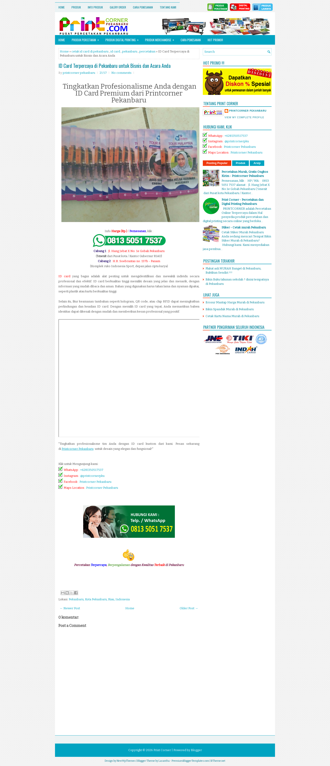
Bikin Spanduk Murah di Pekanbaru (230, 309)
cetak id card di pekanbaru (90, 51)
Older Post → (189, 608)
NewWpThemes (126, 760)
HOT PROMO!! (215, 40)
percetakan (147, 51)
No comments (121, 72)
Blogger (196, 750)
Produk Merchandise (161, 38)
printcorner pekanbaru (248, 111)
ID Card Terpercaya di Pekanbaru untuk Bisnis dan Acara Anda (114, 66)
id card (115, 51)
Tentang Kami (168, 7)
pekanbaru (129, 51)
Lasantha (164, 760)
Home (61, 7)
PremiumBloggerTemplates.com (190, 760)
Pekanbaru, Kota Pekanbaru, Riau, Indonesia (99, 599)
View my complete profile (244, 117)
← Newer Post (70, 608)
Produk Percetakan (87, 38)
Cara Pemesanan (143, 7)
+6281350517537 (91, 470)
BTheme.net (218, 760)
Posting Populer (217, 163)
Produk (76, 7)
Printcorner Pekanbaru (95, 481)
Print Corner (162, 750)
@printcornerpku (92, 476)
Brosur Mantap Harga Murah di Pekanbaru (235, 302)
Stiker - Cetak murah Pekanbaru (244, 227)
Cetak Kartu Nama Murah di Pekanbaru (232, 316)
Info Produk (95, 7)
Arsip (257, 163)
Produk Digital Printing (123, 38)
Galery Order (118, 7)
